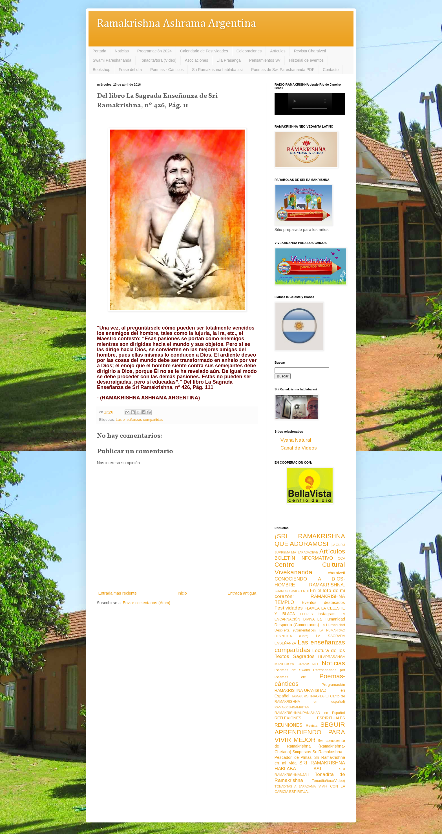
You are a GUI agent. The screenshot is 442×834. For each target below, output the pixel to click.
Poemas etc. (291, 677)
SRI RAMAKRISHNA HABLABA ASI (310, 765)
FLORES (306, 614)
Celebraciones (249, 51)
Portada (99, 51)
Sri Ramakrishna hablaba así (217, 69)
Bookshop (101, 69)
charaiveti (336, 573)
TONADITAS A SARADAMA (295, 786)
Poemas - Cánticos (167, 69)
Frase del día (130, 69)
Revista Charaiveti (310, 51)
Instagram (326, 613)
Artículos (277, 51)
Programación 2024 (154, 51)
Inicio (182, 593)
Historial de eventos (306, 60)
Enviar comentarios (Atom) (146, 603)
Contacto (331, 69)
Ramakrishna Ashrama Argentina (176, 23)
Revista (311, 726)
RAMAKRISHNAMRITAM (292, 707)
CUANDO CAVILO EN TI (292, 591)
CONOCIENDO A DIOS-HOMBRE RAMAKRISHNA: (310, 582)
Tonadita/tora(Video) (328, 781)
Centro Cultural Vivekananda (310, 568)
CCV (341, 559)
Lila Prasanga (228, 60)
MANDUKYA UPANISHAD (296, 664)
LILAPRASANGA (331, 657)
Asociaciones (196, 60)
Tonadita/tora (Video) (158, 60)
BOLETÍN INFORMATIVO (304, 558)
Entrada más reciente (117, 593)
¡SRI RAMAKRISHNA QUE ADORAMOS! (310, 540)
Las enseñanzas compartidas (139, 420)
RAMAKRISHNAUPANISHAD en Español (310, 713)
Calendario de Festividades (204, 51)
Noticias (122, 51)
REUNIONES (288, 725)
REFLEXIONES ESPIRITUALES (310, 718)
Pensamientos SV (264, 60)
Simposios (302, 752)
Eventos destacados (323, 602)
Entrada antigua (242, 593)
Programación (333, 685)
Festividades (289, 608)
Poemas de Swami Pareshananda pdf (310, 670)
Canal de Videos (298, 448)
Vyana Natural (295, 440)
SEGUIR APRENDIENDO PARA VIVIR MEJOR (310, 732)
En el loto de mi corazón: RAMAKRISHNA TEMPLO (310, 596)
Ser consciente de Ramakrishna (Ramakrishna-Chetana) (310, 746)
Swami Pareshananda (112, 60)
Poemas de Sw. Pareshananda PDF (282, 69)
